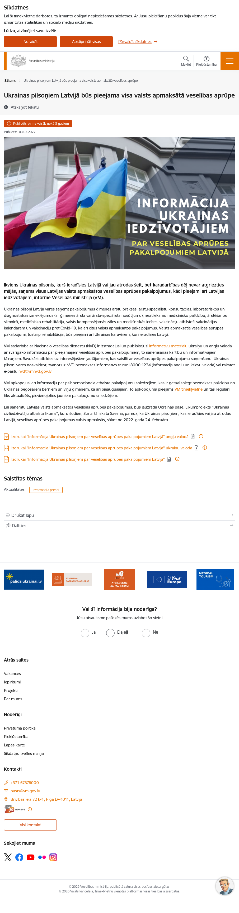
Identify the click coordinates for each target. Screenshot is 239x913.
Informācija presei (46, 490)
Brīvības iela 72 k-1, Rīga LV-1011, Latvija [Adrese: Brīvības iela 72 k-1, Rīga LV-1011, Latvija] (46, 799)
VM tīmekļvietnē (189, 389)
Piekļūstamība (16, 736)
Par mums (13, 698)
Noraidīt (31, 41)
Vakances (12, 673)
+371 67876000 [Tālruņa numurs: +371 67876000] (25, 782)
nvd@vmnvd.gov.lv (34, 371)
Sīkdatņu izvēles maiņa (24, 753)
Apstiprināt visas (86, 41)
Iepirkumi (12, 681)
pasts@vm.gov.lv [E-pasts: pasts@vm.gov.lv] (25, 790)
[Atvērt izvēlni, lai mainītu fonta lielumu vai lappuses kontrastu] (206, 61)
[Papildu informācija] (201, 436)
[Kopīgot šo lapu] (119, 526)
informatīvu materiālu (168, 345)
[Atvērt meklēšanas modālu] (186, 61)
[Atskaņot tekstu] (25, 107)
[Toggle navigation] (230, 61)
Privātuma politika (20, 728)
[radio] (88, 632)
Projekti (10, 690)
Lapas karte (14, 744)
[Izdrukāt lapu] (119, 515)
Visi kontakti (30, 824)
